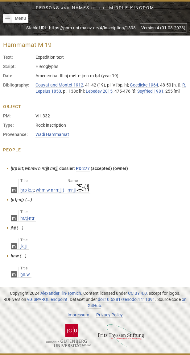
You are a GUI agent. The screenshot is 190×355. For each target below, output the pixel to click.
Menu (14, 18)
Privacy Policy (109, 314)
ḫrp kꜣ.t (27, 190)
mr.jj (78, 190)
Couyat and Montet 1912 (59, 84)
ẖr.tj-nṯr (27, 218)
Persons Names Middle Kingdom (95, 7)
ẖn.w (25, 274)
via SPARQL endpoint (47, 299)
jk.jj (23, 246)
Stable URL (81, 27)
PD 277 (83, 168)
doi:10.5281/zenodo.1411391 (126, 299)
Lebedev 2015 (99, 91)
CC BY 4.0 (137, 293)
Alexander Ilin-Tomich (60, 293)
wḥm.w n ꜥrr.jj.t (50, 190)
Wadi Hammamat (52, 134)
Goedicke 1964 (144, 84)
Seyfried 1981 (150, 91)
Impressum (78, 314)
